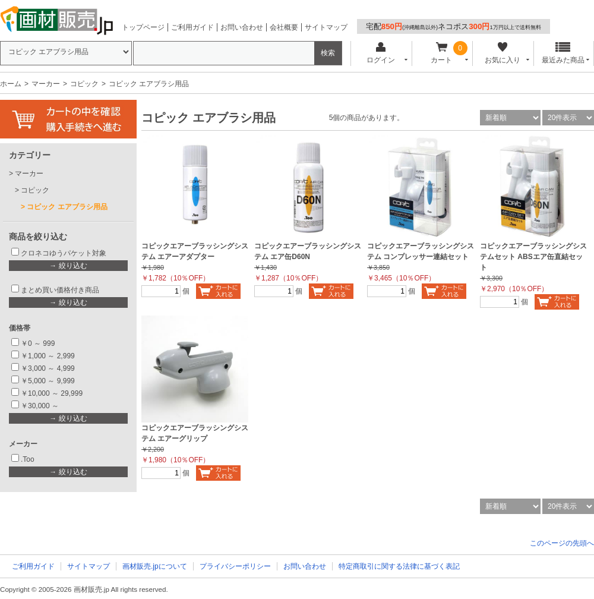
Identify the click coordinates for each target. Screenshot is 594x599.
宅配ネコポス (453, 26)
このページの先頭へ (562, 543)
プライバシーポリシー (235, 566)
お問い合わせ (241, 27)
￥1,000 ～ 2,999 (48, 356)
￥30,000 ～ (41, 406)
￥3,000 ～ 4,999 (48, 368)
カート (441, 53)
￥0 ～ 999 (38, 343)
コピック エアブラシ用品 (67, 207)
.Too (27, 459)
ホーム (10, 84)
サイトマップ (326, 27)
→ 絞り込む (68, 265)
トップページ (143, 27)
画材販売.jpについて (154, 566)
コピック (84, 84)
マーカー (45, 84)
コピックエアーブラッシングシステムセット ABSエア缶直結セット (533, 257)
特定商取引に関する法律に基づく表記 (399, 566)
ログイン (380, 53)
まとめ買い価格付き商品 (60, 290)
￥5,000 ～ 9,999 (48, 381)
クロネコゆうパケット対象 (63, 253)
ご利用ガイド (192, 27)
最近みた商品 (563, 53)
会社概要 (284, 27)
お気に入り (502, 53)
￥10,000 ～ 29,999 (52, 393)
